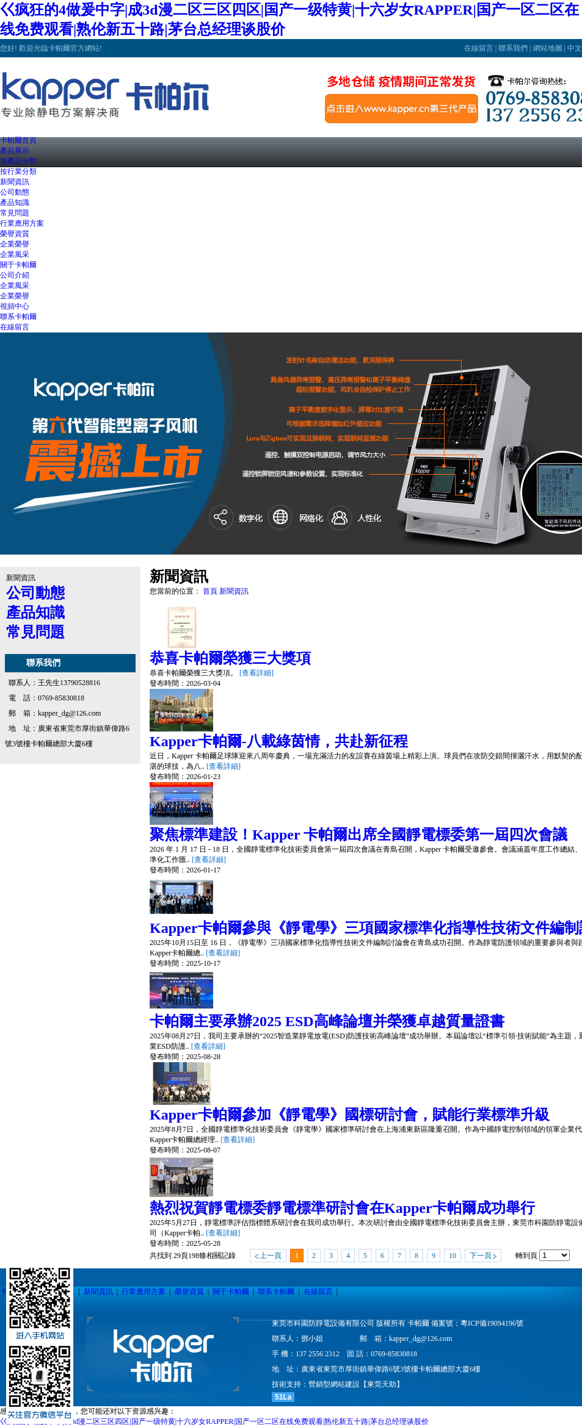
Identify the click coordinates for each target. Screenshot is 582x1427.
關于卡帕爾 (231, 1291)
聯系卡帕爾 (276, 1291)
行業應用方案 (144, 1291)
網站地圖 (547, 48)
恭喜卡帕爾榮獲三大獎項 (230, 658)
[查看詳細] (256, 673)
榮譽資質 (189, 1291)
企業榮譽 (14, 244)
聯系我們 (513, 48)
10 (452, 1255)
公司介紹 (14, 275)
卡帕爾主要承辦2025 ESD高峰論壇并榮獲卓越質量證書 (327, 1021)
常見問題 (14, 213)
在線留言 (478, 48)
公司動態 (14, 192)
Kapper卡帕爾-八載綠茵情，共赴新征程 (279, 741)
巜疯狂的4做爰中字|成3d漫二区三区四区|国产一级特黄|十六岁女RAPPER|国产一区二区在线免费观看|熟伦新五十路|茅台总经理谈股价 (214, 1421)
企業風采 (14, 254)
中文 (574, 48)
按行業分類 (18, 171)
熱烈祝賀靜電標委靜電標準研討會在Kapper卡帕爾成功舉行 (342, 1208)
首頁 (210, 591)
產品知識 (14, 202)
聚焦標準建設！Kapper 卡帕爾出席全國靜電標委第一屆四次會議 (358, 835)
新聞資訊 (234, 591)
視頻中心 (14, 306)
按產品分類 (18, 161)
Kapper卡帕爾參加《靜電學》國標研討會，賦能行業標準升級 (350, 1115)
